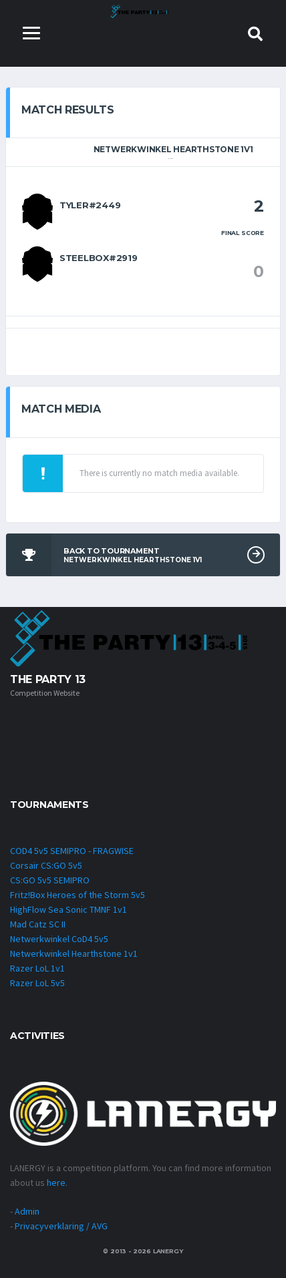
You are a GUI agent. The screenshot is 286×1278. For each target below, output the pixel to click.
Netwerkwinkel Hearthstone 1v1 (74, 953)
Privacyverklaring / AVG (61, 1226)
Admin (27, 1211)
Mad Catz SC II (37, 924)
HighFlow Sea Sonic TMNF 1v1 (68, 909)
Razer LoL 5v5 (37, 983)
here (56, 1183)
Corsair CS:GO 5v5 (46, 865)
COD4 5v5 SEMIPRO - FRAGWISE (72, 851)
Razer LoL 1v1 (37, 968)
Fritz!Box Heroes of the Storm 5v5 (77, 895)
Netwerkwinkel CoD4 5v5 (59, 939)
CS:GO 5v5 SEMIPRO (50, 880)
